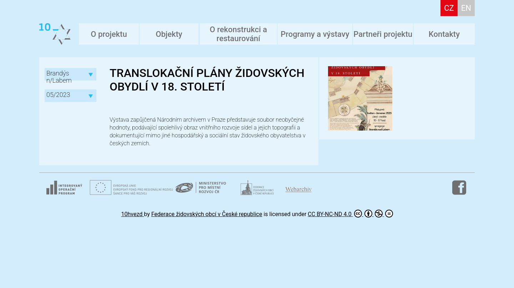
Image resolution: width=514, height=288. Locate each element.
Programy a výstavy (315, 34)
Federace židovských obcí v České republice (206, 214)
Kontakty (444, 34)
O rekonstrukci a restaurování (238, 34)
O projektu (109, 34)
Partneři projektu (382, 34)
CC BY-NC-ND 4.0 (350, 214)
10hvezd (132, 214)
